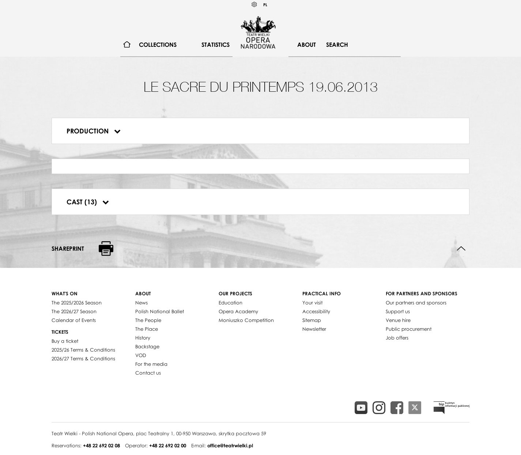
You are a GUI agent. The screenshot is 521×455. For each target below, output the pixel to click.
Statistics (215, 44)
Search (337, 44)
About (306, 44)
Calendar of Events (74, 320)
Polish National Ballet (159, 311)
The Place (146, 329)
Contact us (148, 373)
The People (148, 320)
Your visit (312, 303)
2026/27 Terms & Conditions (83, 358)
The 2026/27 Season (74, 311)
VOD (140, 355)
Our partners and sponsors (416, 303)
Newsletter (314, 329)
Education (230, 303)
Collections (158, 44)
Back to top (461, 248)
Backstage (147, 346)
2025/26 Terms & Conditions (83, 350)
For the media (151, 364)
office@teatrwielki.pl (230, 445)
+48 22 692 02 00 (167, 445)
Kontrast (254, 4)
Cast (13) (88, 202)
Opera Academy (238, 311)
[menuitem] (127, 45)
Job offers (397, 338)
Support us (398, 311)
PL (265, 4)
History (142, 338)
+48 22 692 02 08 (101, 445)
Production (94, 131)
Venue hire (398, 320)
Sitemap (311, 320)
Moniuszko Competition (246, 320)
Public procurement (408, 329)
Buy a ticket (65, 341)
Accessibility (316, 311)
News (141, 303)
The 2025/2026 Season (77, 303)
